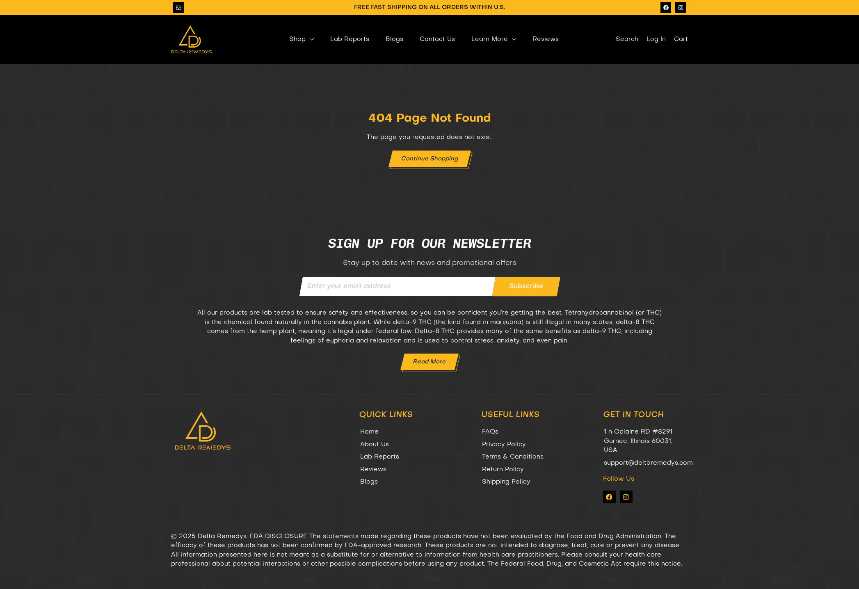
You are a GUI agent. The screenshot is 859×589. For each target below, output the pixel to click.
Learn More (493, 40)
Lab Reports (349, 39)
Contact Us (437, 39)
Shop (301, 40)
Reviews (545, 39)
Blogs (394, 39)
